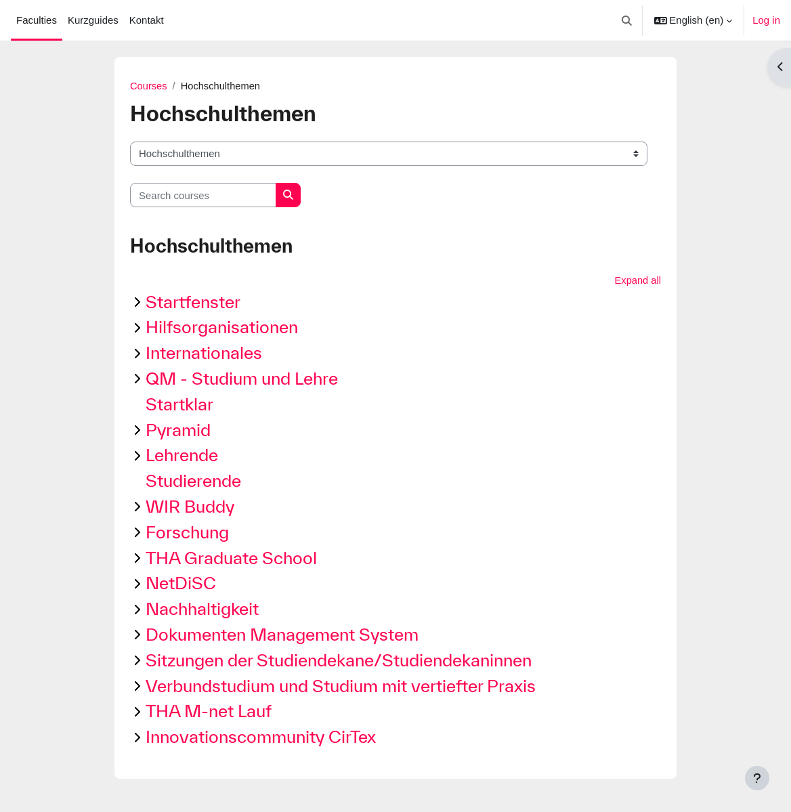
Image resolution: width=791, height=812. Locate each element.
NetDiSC (181, 583)
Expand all (637, 280)
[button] (626, 20)
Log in (766, 20)
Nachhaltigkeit (202, 609)
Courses (149, 85)
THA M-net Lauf (209, 711)
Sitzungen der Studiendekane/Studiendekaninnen (339, 660)
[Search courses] (203, 195)
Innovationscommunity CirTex (261, 737)
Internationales (204, 353)
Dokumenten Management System (282, 635)
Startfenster (193, 302)
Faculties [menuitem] (36, 20)
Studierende (193, 481)
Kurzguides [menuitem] (93, 20)
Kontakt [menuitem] (146, 20)
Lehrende (182, 455)
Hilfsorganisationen (222, 327)
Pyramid (178, 430)
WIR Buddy (190, 507)
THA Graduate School (231, 558)
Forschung (187, 532)
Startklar (179, 404)
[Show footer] (757, 778)
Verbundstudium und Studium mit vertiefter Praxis (341, 686)
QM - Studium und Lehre (242, 379)
